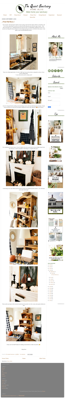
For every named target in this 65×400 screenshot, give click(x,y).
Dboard (3, 368)
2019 (50, 290)
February (52, 282)
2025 (50, 266)
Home (24, 358)
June (51, 277)
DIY (2, 371)
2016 (50, 295)
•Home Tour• (33, 15)
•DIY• (10, 15)
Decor (3, 369)
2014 (50, 298)
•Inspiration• (51, 15)
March (51, 280)
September (52, 271)
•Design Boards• (42, 15)
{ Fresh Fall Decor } (8, 22)
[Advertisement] (53, 27)
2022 (50, 270)
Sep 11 (52, 273)
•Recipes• (25, 15)
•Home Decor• (17, 15)
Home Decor (4, 372)
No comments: (23, 354)
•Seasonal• (59, 15)
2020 (50, 288)
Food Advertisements (60, 67)
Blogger (43, 391)
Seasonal (3, 376)
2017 (50, 293)
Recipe (3, 374)
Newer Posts (5, 358)
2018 (50, 291)
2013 (50, 300)
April (51, 279)
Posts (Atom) (9, 361)
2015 (50, 297)
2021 (50, 286)
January (51, 284)
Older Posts (42, 358)
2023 (50, 268)
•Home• (5, 15)
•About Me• (32, 17)
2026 (50, 264)
